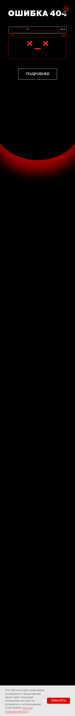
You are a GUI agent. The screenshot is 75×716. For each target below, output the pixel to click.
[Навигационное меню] (66, 9)
